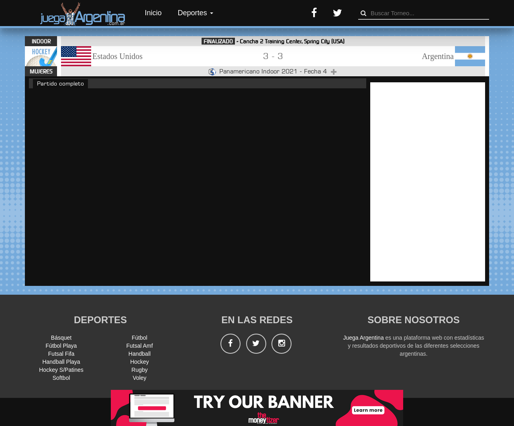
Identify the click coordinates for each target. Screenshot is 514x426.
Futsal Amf (139, 345)
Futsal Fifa (61, 354)
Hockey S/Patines (61, 370)
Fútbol (139, 337)
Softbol (61, 378)
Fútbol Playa (61, 345)
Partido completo (60, 83)
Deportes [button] (195, 13)
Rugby (139, 370)
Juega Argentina (363, 337)
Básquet (61, 337)
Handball (139, 354)
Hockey (139, 362)
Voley (139, 378)
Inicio (153, 13)
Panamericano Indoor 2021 (259, 71)
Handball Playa (61, 362)
